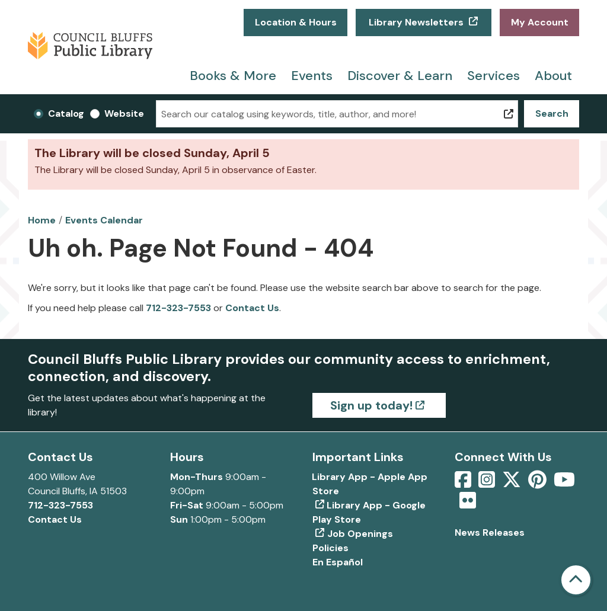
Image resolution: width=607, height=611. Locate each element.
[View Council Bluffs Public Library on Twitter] (512, 483)
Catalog (66, 113)
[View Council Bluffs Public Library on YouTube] (564, 483)
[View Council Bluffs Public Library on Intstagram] (487, 483)
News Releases (490, 532)
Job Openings (360, 533)
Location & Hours (296, 22)
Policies (330, 548)
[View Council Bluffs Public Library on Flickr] (467, 504)
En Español (337, 562)
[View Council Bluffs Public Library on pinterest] (538, 483)
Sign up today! (371, 405)
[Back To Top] (576, 580)
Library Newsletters (416, 22)
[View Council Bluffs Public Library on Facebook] (464, 483)
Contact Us (252, 308)
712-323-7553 (178, 308)
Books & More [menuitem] (233, 75)
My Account (539, 22)
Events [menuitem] (312, 75)
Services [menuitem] (493, 75)
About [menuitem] (553, 75)
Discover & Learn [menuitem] (399, 75)
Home (42, 220)
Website (124, 113)
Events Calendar (104, 220)
